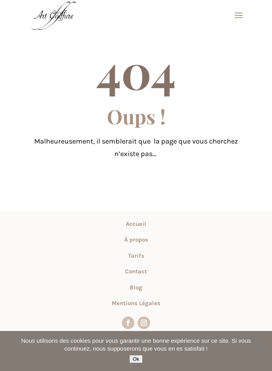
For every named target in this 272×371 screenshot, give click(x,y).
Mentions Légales (136, 303)
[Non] (262, 351)
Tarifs (136, 255)
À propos (136, 239)
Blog (136, 287)
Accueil (136, 223)
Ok (135, 359)
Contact (136, 271)
